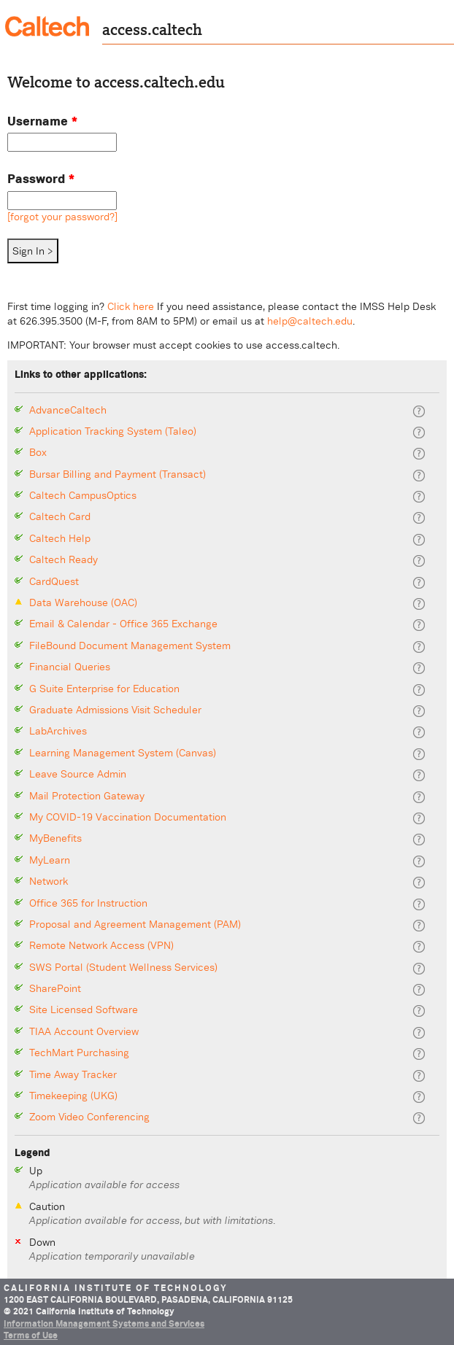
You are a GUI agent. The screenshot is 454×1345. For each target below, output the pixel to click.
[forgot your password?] (62, 216)
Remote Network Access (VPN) (101, 946)
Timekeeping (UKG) (73, 1096)
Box (38, 453)
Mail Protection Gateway (87, 796)
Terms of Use (31, 1335)
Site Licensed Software (83, 1010)
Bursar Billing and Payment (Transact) (117, 474)
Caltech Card (60, 517)
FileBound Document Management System (130, 646)
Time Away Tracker (73, 1075)
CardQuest (54, 582)
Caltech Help (60, 539)
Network (48, 881)
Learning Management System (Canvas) (122, 753)
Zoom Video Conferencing (89, 1117)
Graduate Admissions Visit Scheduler (115, 710)
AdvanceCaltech (68, 410)
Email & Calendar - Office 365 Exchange (123, 624)
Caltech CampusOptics (82, 496)
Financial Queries (69, 667)
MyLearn (49, 860)
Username (42, 121)
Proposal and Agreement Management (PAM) (135, 924)
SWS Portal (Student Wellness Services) (123, 967)
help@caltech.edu (310, 321)
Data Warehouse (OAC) (83, 603)
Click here (130, 306)
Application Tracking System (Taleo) (112, 431)
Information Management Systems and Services (104, 1323)
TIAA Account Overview (84, 1032)
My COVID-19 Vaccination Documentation (127, 817)
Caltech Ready (63, 560)
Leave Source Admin (77, 774)
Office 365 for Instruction (88, 903)
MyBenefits (55, 838)
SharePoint (55, 989)
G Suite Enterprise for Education (104, 689)
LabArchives (58, 731)
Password (40, 178)
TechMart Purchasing (79, 1053)
